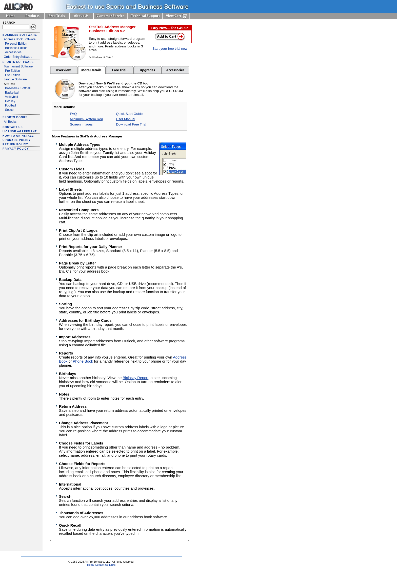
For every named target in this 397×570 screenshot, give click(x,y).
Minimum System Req (86, 119)
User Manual (125, 119)
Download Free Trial (131, 124)
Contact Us (101, 564)
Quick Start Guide (129, 114)
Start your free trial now (169, 48)
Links (112, 564)
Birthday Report (135, 378)
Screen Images (81, 124)
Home (90, 564)
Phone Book (83, 361)
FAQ (73, 114)
